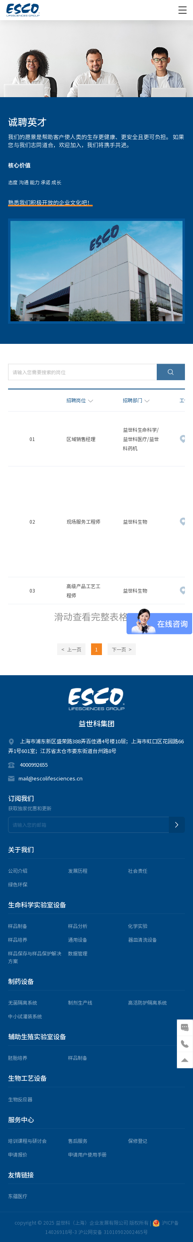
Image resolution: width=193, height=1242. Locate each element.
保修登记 (137, 1140)
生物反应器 (20, 1099)
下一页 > (122, 649)
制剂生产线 (80, 1002)
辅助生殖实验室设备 (37, 1036)
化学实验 (137, 925)
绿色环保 (17, 884)
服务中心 (21, 1119)
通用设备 (77, 939)
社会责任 (137, 870)
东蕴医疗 (17, 1195)
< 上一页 (71, 649)
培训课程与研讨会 (27, 1140)
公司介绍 (17, 870)
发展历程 (77, 870)
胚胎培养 (17, 1057)
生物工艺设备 (27, 1078)
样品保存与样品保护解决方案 (34, 957)
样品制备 (17, 925)
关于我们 (21, 849)
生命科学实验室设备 (37, 904)
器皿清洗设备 (142, 939)
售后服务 (77, 1140)
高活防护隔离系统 (147, 1002)
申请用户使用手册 (87, 1154)
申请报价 (17, 1154)
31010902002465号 (126, 1231)
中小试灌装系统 (25, 1016)
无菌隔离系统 (22, 1002)
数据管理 (77, 953)
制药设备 (21, 981)
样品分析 (77, 925)
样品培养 (17, 939)
